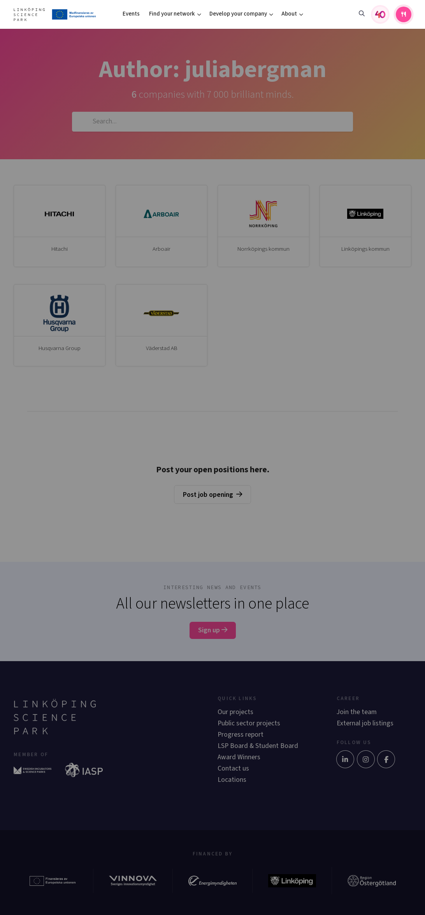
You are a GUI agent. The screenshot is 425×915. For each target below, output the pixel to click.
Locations (232, 780)
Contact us (233, 768)
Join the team (357, 712)
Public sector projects (249, 723)
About (289, 14)
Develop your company (238, 14)
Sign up (212, 630)
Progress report (240, 734)
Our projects (235, 712)
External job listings (365, 723)
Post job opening (208, 495)
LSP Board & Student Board (258, 746)
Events (131, 14)
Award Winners (239, 757)
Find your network (172, 14)
